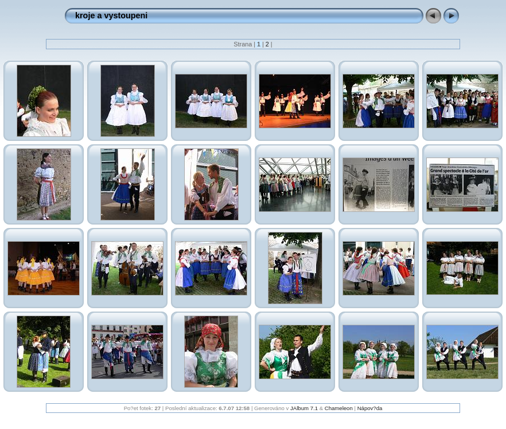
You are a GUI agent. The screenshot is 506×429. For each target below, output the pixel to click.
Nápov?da (370, 408)
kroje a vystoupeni (111, 15)
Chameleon (339, 408)
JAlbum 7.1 (304, 408)
